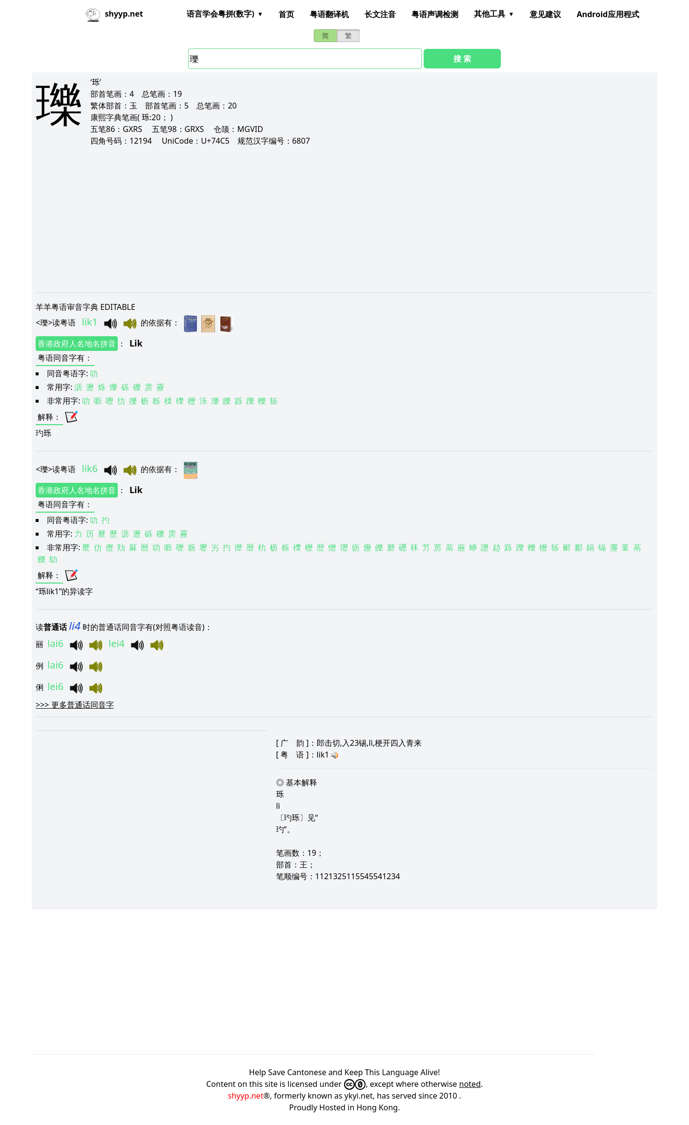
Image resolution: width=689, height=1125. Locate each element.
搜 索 (462, 58)
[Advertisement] (329, 219)
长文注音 (380, 14)
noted (470, 1084)
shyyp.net (245, 1095)
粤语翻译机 (329, 14)
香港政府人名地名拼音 (77, 343)
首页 (286, 14)
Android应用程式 (608, 14)
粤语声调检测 (434, 14)
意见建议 (545, 14)
